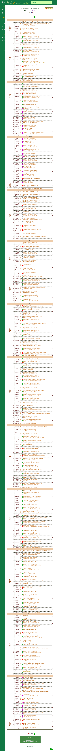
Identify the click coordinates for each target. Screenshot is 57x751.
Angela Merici (28, 73)
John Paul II (27, 595)
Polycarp (27, 125)
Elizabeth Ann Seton (30, 28)
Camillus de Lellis (28, 397)
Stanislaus (28, 205)
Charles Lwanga (29, 308)
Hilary (26, 43)
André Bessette (28, 32)
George (26, 226)
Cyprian (38, 517)
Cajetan (26, 441)
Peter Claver (28, 506)
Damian (34, 537)
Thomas (27, 362)
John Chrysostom (29, 512)
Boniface (27, 310)
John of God (27, 152)
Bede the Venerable (29, 287)
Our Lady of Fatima (27, 264)
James (33, 246)
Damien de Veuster (29, 257)
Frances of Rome (28, 154)
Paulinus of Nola (28, 341)
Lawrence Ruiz (28, 541)
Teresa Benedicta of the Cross (31, 447)
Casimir (26, 144)
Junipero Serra (28, 360)
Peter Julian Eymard (29, 430)
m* (20, 114)
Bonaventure (28, 390)
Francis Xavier (28, 680)
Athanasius (28, 245)
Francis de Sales (29, 68)
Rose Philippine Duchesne (30, 647)
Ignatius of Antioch (29, 586)
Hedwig (26, 583)
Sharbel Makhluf (28, 410)
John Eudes (27, 468)
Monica (27, 480)
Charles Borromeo (29, 621)
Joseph (27, 170)
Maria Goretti (27, 372)
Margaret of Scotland (29, 641)
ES (52, 8)
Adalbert (26, 225)
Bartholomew (28, 476)
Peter (32, 122)
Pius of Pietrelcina (29, 532)
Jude (33, 608)
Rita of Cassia (28, 281)
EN (48, 8)
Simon (27, 608)
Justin (27, 305)
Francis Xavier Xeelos (30, 557)
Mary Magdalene (29, 405)
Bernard (27, 469)
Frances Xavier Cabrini (30, 633)
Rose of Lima (27, 474)
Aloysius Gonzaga (29, 337)
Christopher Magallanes (29, 279)
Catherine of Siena (29, 236)
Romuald (27, 334)
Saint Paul (44, 648)
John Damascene (28, 683)
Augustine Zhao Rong (29, 379)
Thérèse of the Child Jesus (31, 550)
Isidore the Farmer (28, 268)
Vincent (26, 66)
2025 (32, 16)
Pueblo (34, 11)
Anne (34, 413)
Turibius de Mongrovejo (29, 177)
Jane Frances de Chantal (30, 452)
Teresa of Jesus (29, 580)
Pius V (26, 239)
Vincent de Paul (29, 538)
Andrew (27, 674)
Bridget (26, 408)
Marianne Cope (28, 65)
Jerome (27, 547)
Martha (27, 419)
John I (26, 273)
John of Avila (27, 258)
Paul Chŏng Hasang (43, 526)
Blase (26, 89)
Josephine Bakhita (28, 100)
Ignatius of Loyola (29, 423)
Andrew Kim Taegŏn (30, 526)
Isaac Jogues (28, 588)
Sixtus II (26, 443)
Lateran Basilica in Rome (37, 627)
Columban (27, 660)
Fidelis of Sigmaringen (29, 229)
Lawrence (28, 448)
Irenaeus (27, 352)
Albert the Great (28, 637)
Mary (32, 419)
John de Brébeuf (38, 588)
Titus (34, 70)
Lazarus (39, 419)
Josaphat (27, 632)
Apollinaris (27, 401)
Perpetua (27, 149)
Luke (27, 587)
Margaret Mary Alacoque (30, 584)
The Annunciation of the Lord (30, 201)
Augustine (28, 481)
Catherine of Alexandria (29, 666)
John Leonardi (28, 568)
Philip (27, 246)
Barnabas (27, 320)
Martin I (26, 209)
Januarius (27, 525)
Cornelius (27, 517)
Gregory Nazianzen (40, 23)
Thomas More (39, 339)
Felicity (34, 149)
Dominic (27, 444)
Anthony (27, 50)
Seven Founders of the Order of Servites (32, 114)
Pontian (26, 455)
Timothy (27, 70)
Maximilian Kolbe (29, 456)
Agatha (27, 93)
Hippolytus (37, 455)
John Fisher (27, 339)
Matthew (27, 529)
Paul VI (26, 299)
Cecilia (27, 655)
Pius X (27, 470)
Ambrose (27, 688)
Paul (35, 69)
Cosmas (26, 537)
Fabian (26, 55)
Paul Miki (27, 94)
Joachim (27, 413)
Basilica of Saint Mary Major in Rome (39, 437)
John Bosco (28, 80)
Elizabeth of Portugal (29, 369)
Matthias (27, 265)
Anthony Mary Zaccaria (29, 368)
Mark (27, 230)
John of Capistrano (29, 598)
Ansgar (26, 87)
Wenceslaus (27, 542)
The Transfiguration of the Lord (30, 439)
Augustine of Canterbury (29, 295)
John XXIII (27, 572)
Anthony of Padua (29, 323)
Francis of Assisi (29, 554)
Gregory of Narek (28, 132)
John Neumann (29, 29)
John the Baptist (37, 345)
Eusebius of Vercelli (29, 429)
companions (33, 94)
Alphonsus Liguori (29, 426)
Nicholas (27, 687)
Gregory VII (27, 288)
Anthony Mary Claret (29, 601)
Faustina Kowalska (29, 558)
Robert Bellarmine (28, 521)
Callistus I (27, 579)
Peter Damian (28, 121)
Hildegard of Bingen (29, 519)
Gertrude (27, 640)
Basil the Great (29, 23)
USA (29, 12)
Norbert (26, 313)
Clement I (27, 659)
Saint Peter (38, 648)
